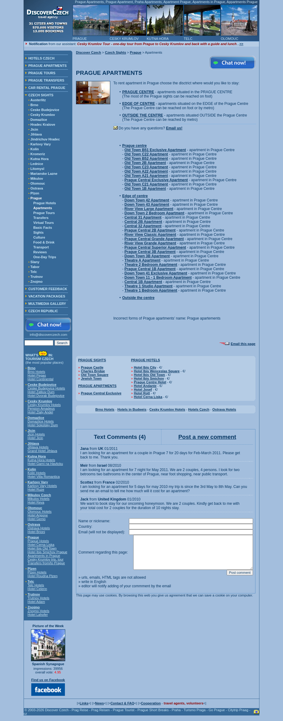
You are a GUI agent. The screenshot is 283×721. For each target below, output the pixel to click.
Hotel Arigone (38, 515)
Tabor (35, 267)
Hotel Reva (36, 502)
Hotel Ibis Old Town (42, 548)
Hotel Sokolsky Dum (43, 425)
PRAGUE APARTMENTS (47, 65)
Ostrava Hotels (39, 528)
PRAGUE (80, 38)
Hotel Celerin (37, 589)
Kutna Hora (39, 159)
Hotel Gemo (37, 519)
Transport (41, 247)
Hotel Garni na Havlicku (45, 464)
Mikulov (36, 178)
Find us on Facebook (48, 680)
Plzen (34, 193)
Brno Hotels (36, 372)
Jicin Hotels (36, 434)
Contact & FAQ (122, 703)
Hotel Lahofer (38, 614)
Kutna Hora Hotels (41, 460)
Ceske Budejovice (44, 110)
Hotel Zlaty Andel (40, 412)
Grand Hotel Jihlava (42, 451)
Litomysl (37, 169)
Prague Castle (92, 367)
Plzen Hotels (37, 572)
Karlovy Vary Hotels (42, 486)
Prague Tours (44, 213)
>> (241, 44)
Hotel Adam (36, 602)
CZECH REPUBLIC (43, 311)
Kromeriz (37, 154)
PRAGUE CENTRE (138, 92)
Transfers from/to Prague (46, 563)
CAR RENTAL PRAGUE (46, 88)
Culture (39, 237)
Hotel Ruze (36, 489)
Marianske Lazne (43, 173)
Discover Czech (88, 52)
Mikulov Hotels (39, 498)
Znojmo (36, 281)
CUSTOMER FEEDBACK (47, 289)
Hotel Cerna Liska (41, 545)
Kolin (34, 149)
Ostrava (36, 188)
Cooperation (151, 703)
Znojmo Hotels (38, 611)
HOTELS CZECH (41, 58)
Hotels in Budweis (131, 409)
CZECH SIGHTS (40, 95)
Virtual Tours (43, 222)
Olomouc (37, 183)
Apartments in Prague (44, 556)
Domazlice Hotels (41, 421)
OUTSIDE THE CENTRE (142, 115)
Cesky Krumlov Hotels (44, 405)
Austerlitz (38, 100)
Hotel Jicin (35, 438)
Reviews (40, 252)
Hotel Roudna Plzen (43, 576)
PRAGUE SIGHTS (92, 360)
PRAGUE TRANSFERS (46, 80)
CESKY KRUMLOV (124, 38)
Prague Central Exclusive (101, 393)
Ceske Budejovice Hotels (46, 388)
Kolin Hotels (37, 473)
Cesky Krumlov (42, 115)
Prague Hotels (44, 203)
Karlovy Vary (40, 144)
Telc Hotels (36, 585)
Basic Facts (42, 227)
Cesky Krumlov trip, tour (45, 559)
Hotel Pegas (37, 375)
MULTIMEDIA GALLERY (47, 303)
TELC (188, 38)
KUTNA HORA (158, 38)
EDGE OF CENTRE (138, 104)
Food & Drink (44, 242)
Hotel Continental (40, 379)
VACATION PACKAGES (46, 296)
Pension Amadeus (41, 408)
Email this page (243, 344)
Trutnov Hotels (38, 598)
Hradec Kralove (42, 124)
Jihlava (36, 134)
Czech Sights (115, 52)
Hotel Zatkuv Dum (41, 392)
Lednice (36, 164)
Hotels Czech (198, 409)
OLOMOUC (229, 38)
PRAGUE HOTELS (145, 360)
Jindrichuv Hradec (45, 139)
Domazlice (38, 119)
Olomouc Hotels (39, 511)
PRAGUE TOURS (41, 73)
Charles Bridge (93, 371)
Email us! (174, 128)
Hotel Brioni (36, 532)
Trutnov (36, 276)
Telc (33, 272)
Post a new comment (207, 437)
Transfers (41, 218)
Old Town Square (94, 375)
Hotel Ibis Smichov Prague (47, 552)
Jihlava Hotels (38, 447)
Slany (34, 262)
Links (84, 703)
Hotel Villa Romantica (44, 476)
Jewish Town (91, 378)
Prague (135, 52)
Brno (34, 105)
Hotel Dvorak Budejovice (46, 395)
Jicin (34, 129)
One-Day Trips (44, 257)
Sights (38, 232)
